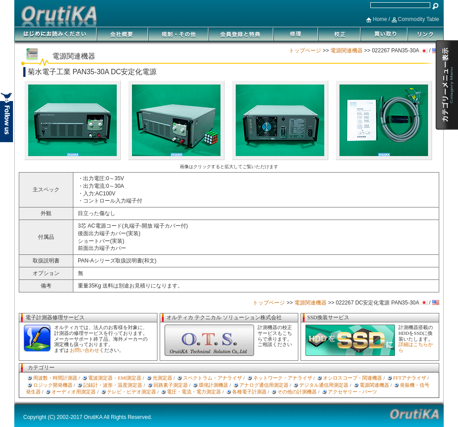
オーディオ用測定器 (73, 391)
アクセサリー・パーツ (352, 391)
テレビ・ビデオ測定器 (131, 391)
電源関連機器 (347, 50)
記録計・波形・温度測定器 (112, 385)
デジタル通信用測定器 (323, 385)
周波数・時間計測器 (55, 377)
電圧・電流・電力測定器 (194, 391)
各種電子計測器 (249, 391)
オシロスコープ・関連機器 (352, 377)
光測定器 (162, 377)
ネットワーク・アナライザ (282, 377)
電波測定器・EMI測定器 (114, 377)
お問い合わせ (84, 350)
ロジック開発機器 (52, 385)
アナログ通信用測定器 (263, 385)
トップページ (305, 50)
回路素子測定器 (170, 385)
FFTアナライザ (409, 377)
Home (380, 19)
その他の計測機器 (297, 391)
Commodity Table (418, 19)
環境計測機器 (213, 385)
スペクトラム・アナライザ (212, 377)
